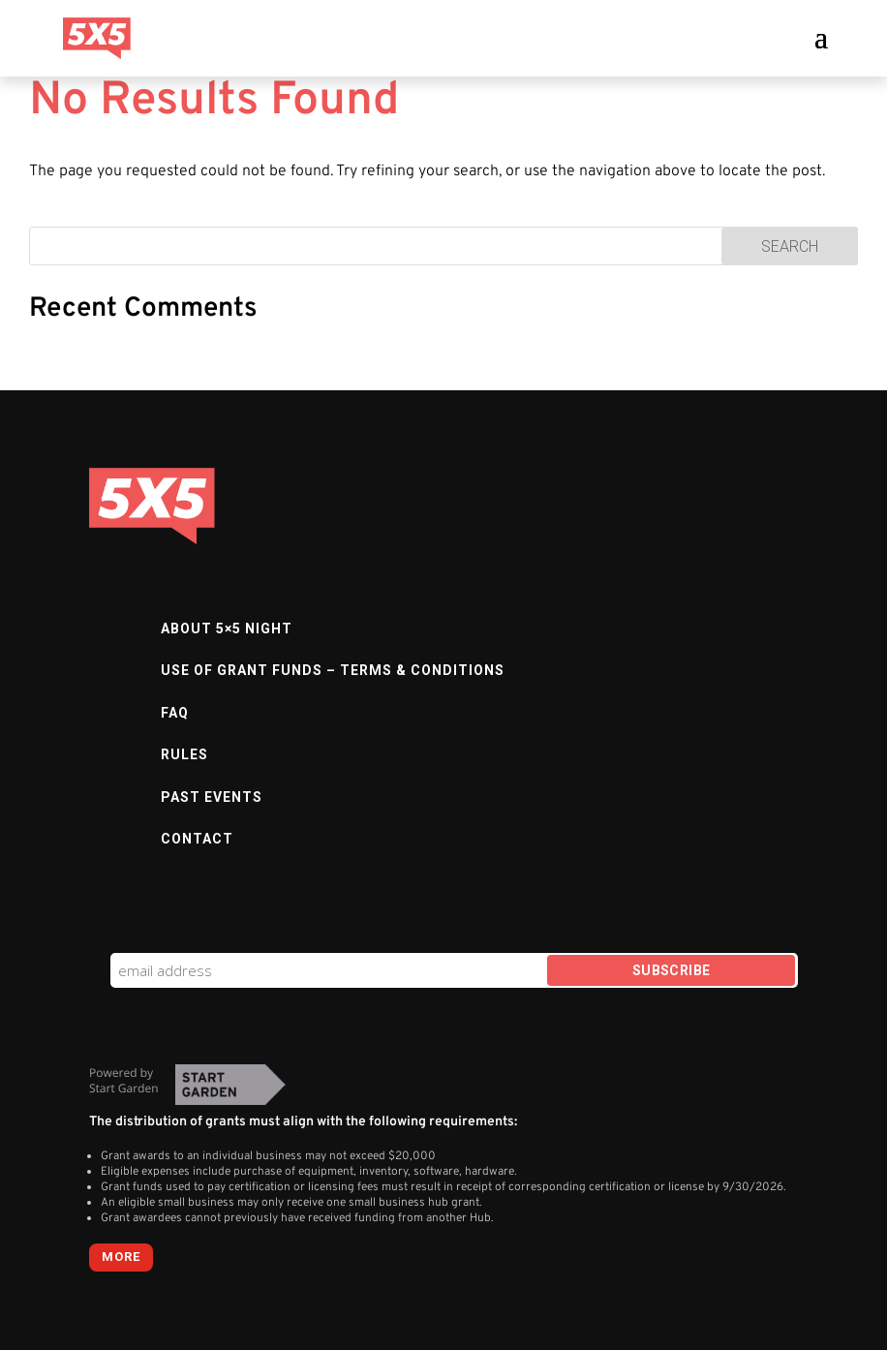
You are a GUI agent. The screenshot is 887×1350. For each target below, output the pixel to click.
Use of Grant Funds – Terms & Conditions (333, 670)
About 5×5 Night (226, 628)
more (121, 1256)
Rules (184, 754)
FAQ (175, 713)
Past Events (211, 797)
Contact (197, 838)
